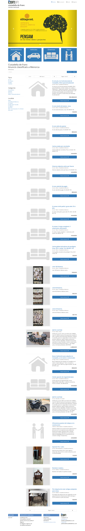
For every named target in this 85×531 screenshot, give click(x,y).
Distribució (46, 520)
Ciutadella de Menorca (13, 102)
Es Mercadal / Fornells (13, 104)
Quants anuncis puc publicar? (27, 520)
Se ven (9, 79)
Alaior (9, 100)
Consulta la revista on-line (50, 522)
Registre (74, 2)
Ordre (30, 76)
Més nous (42, 76)
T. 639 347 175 (64, 517)
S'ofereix (10, 84)
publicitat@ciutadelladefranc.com (69, 523)
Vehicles (10, 91)
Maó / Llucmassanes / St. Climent (16, 109)
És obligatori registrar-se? (26, 523)
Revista (53, 2)
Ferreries (10, 107)
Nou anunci (61, 2)
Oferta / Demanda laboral (14, 94)
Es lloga (10, 82)
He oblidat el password (25, 525)
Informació (46, 517)
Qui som (10, 517)
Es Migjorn (10, 106)
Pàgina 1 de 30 (64, 76)
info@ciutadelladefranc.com (67, 520)
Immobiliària (11, 90)
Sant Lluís (10, 110)
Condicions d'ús (23, 517)
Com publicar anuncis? (25, 519)
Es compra (10, 81)
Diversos (10, 93)
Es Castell (10, 103)
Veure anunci (64, 100)
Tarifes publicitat (47, 519)
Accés (68, 2)
